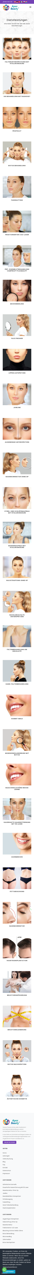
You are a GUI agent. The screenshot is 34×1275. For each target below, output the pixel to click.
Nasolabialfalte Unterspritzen (12, 1196)
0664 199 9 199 (7, 2)
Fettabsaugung (7, 1199)
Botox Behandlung (8, 1233)
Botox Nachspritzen (9, 1242)
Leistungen (6, 1156)
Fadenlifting (6, 1202)
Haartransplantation (9, 1208)
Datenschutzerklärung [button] (10, 1267)
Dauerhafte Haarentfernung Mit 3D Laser (15, 1187)
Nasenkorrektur (7, 1225)
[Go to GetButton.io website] (4, 1273)
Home (5, 1153)
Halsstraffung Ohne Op (10, 1222)
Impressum (6, 1173)
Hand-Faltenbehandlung (10, 1205)
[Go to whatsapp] (4, 1269)
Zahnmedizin (7, 1239)
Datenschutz (7, 1170)
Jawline (5, 1193)
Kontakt (5, 1168)
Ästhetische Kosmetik (9, 1184)
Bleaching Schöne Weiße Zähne (13, 1231)
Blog (4, 1162)
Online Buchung (9, 1142)
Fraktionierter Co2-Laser (10, 1228)
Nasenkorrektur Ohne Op (10, 1190)
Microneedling (7, 1236)
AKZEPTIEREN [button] (9, 1271)
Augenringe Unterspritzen (11, 1219)
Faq (4, 1165)
